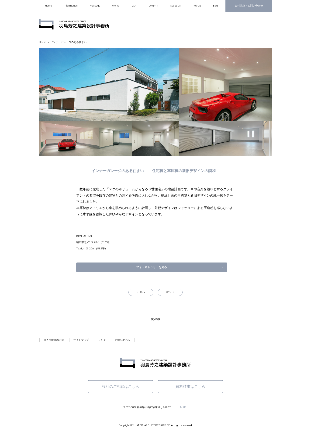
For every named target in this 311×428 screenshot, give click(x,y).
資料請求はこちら (190, 372)
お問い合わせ (123, 325)
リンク (102, 325)
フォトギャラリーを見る (210, 253)
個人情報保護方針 (54, 325)
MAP (183, 393)
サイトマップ (81, 325)
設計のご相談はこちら (120, 372)
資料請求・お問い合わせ (249, 5)
